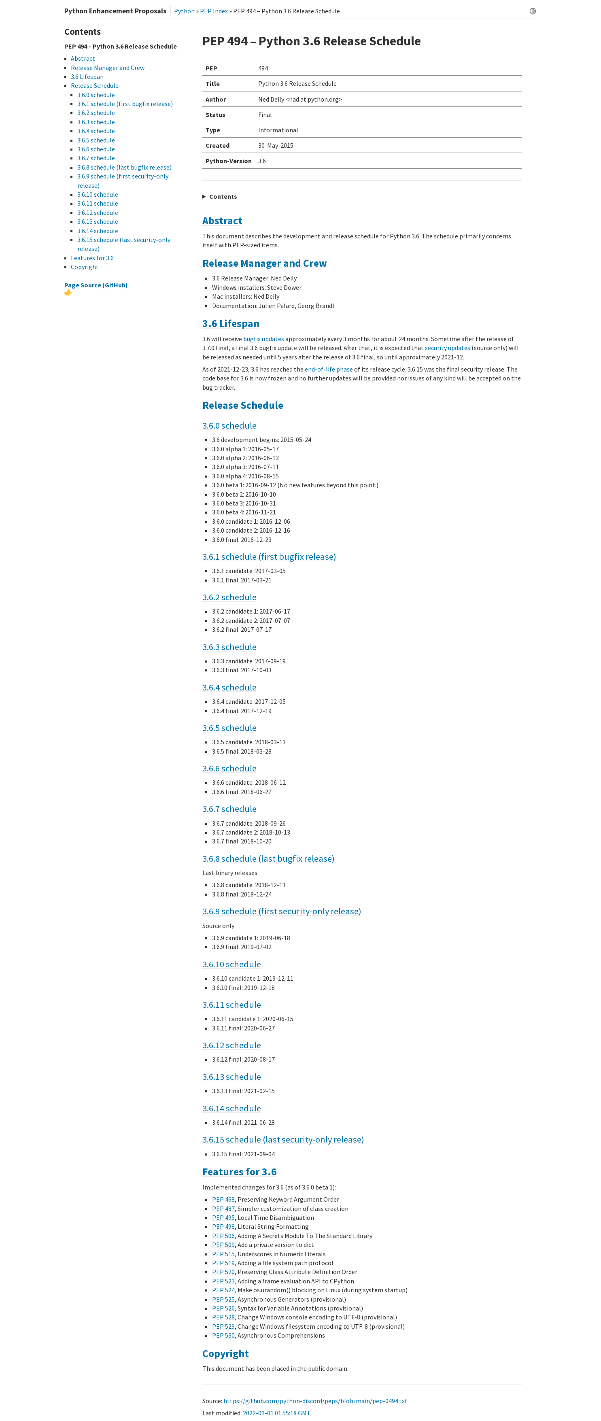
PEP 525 (223, 1299)
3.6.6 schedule (229, 768)
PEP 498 (223, 1226)
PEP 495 (223, 1217)
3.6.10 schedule (231, 964)
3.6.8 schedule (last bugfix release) (268, 858)
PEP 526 (223, 1308)
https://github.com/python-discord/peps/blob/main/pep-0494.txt (315, 1401)
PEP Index (214, 11)
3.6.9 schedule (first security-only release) (281, 911)
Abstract (222, 220)
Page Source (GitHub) (96, 285)
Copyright (225, 1353)
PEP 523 (223, 1281)
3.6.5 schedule (229, 727)
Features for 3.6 (239, 1171)
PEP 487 (223, 1208)
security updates (447, 348)
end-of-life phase (329, 369)
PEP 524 (223, 1290)
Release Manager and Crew (264, 263)
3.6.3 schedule (229, 646)
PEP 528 (223, 1317)
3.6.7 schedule (229, 808)
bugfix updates (263, 339)
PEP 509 (223, 1244)
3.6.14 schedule (231, 1108)
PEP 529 (223, 1326)
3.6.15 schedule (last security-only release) (283, 1139)
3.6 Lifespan (230, 323)
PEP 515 (223, 1254)
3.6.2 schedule (229, 597)
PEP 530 (223, 1335)
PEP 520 (223, 1272)
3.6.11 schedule (231, 1004)
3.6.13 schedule (231, 1076)
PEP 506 (223, 1236)
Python (184, 11)
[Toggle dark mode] (533, 11)
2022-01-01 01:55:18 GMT (277, 1413)
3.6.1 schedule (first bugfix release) (269, 556)
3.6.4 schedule (229, 687)
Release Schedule (242, 405)
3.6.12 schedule (231, 1045)
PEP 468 (223, 1199)
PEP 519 (223, 1263)
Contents (223, 196)
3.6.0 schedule (229, 425)
